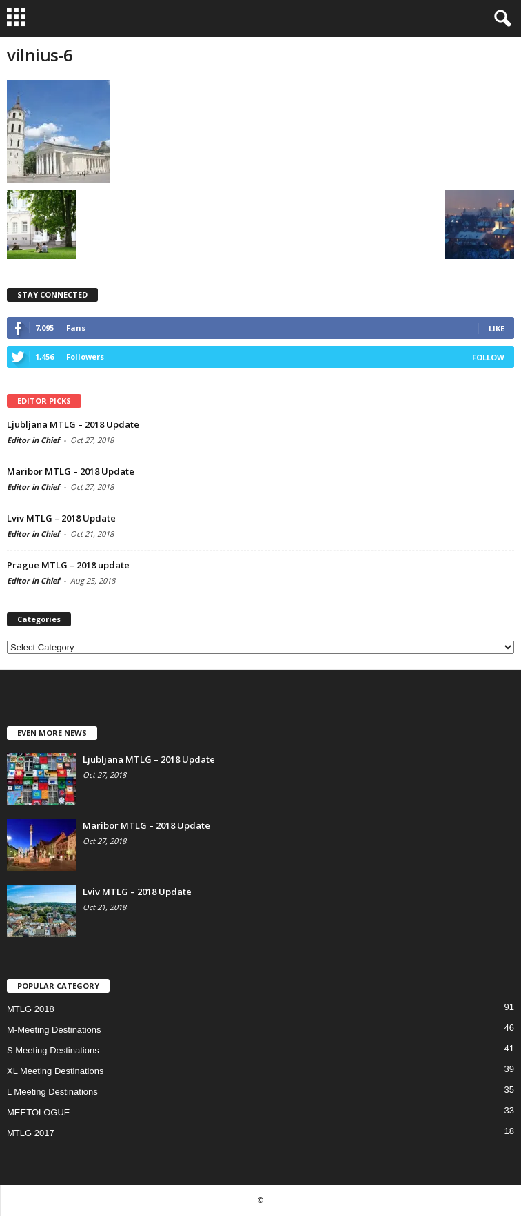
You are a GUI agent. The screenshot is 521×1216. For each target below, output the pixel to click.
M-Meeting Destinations (54, 1029)
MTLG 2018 (30, 1009)
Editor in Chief (33, 440)
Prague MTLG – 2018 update (68, 565)
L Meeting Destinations (52, 1091)
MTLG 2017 (30, 1133)
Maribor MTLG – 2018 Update (70, 471)
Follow (488, 357)
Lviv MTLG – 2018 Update (61, 518)
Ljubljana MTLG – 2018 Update (73, 424)
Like (496, 328)
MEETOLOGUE (38, 1112)
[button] (499, 18)
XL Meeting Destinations (55, 1071)
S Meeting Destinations (53, 1050)
